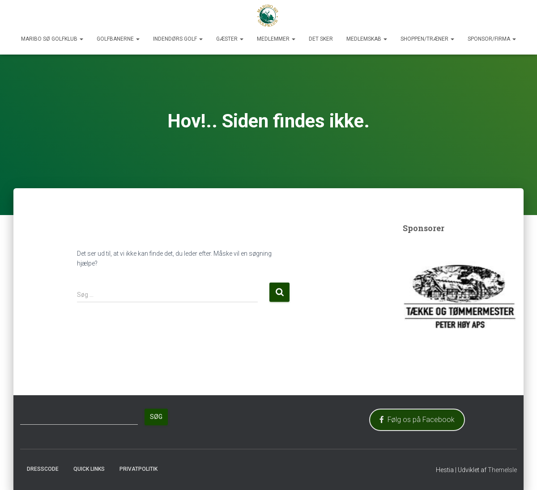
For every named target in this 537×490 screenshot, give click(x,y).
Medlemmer (276, 39)
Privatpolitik (138, 469)
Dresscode (43, 469)
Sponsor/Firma (492, 39)
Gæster (229, 39)
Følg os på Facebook (417, 419)
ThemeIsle (502, 469)
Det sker (321, 39)
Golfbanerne (118, 39)
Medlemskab (366, 39)
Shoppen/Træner (427, 39)
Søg (156, 416)
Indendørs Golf (178, 39)
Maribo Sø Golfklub (52, 39)
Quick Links (89, 469)
